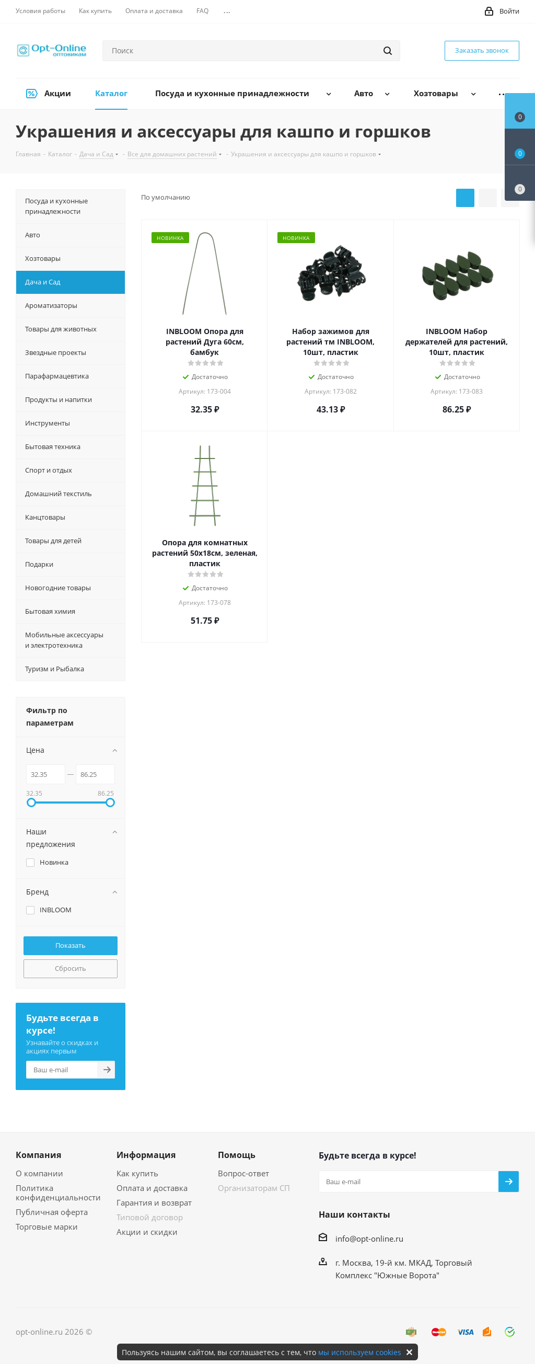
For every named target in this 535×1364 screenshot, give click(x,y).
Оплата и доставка (152, 1188)
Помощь (236, 1155)
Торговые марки (47, 1226)
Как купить (137, 1173)
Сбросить (70, 968)
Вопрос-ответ (243, 1173)
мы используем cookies (359, 1352)
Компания (38, 1155)
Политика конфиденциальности (58, 1192)
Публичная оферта (52, 1212)
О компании (39, 1173)
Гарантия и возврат (154, 1202)
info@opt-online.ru (369, 1238)
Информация (146, 1155)
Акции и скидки (147, 1232)
